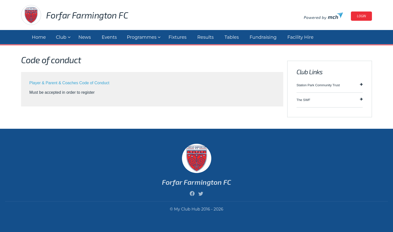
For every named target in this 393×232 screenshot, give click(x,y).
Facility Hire (300, 37)
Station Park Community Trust (330, 85)
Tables (232, 37)
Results (205, 37)
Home (39, 37)
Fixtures (177, 37)
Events (109, 37)
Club (61, 37)
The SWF (330, 100)
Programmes (141, 37)
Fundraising (263, 37)
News (84, 37)
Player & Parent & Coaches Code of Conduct (69, 83)
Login (361, 16)
